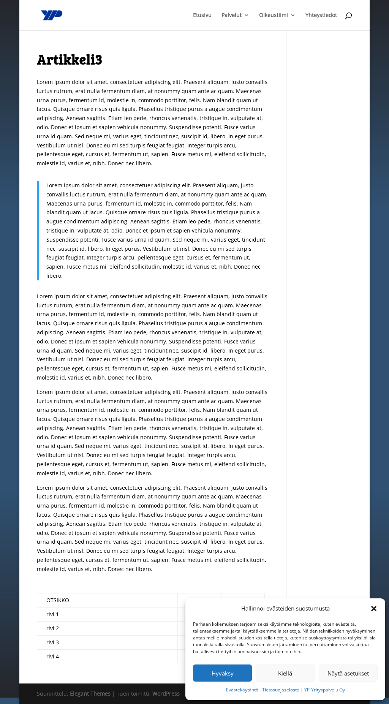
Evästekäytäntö (242, 690)
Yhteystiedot (321, 16)
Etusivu (202, 16)
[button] (374, 608)
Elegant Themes (90, 693)
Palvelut (231, 16)
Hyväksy (223, 673)
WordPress (166, 693)
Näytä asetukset (348, 673)
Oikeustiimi (273, 16)
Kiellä (285, 673)
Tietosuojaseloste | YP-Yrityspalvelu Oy (303, 690)
